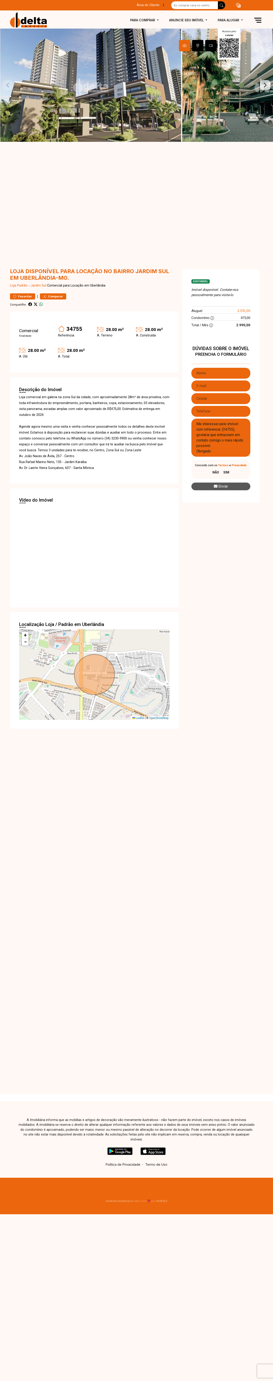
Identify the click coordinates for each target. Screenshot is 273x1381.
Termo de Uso (156, 1164)
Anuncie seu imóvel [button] (187, 20)
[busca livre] (221, 5)
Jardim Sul (38, 285)
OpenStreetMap (158, 718)
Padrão (22, 285)
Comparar (53, 296)
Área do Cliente (148, 5)
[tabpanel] (136, 85)
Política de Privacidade (123, 1164)
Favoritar (22, 296)
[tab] (184, 45)
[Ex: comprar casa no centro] (194, 5)
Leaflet (138, 718)
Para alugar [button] (229, 20)
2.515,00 (243, 311)
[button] (238, 5)
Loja (13, 285)
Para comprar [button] (143, 20)
